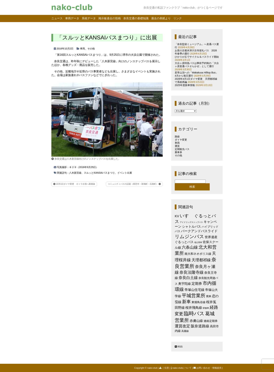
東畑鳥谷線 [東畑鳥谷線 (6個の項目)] (199, 302)
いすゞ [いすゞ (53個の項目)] (186, 215)
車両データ (72, 18)
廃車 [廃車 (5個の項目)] (208, 296)
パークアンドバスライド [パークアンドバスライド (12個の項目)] (199, 231)
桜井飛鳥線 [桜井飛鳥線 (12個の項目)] (193, 307)
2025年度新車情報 (185, 85)
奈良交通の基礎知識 (136, 18)
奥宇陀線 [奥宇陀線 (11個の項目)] (184, 283)
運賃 (177, 146)
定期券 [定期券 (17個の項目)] (197, 283)
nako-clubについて (181, 368)
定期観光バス (182, 149)
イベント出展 (124, 172)
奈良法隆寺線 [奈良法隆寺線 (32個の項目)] (191, 272)
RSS (179, 346)
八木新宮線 (75, 172)
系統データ (89, 18)
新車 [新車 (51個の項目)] (186, 301)
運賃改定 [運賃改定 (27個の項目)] (182, 326)
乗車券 (178, 152)
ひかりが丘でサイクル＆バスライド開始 (197, 56)
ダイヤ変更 (181, 139)
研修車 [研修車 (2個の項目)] (206, 308)
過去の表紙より (161, 18)
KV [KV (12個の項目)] (177, 216)
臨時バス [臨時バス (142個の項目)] (194, 313)
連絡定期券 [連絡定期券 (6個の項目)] (211, 320)
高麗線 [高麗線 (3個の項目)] (185, 331)
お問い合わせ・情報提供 (207, 368)
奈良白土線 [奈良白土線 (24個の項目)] (188, 277)
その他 (91, 48)
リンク (177, 18)
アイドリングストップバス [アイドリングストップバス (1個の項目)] (191, 222)
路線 (177, 136)
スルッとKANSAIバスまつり (99, 172)
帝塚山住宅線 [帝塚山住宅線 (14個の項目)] (194, 290)
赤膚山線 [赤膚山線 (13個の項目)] (196, 321)
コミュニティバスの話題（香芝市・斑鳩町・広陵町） (134, 184)
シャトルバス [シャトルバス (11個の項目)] (191, 226)
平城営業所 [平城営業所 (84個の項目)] (193, 295)
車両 (82, 48)
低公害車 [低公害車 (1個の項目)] (198, 242)
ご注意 (164, 368)
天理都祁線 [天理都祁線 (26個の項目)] (201, 260)
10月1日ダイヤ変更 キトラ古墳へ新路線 (74, 184)
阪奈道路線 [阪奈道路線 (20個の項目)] (200, 326)
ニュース (57, 18)
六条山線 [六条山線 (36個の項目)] (190, 247)
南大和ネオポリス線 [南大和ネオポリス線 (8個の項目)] (198, 253)
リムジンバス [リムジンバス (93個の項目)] (189, 236)
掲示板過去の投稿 (109, 18)
